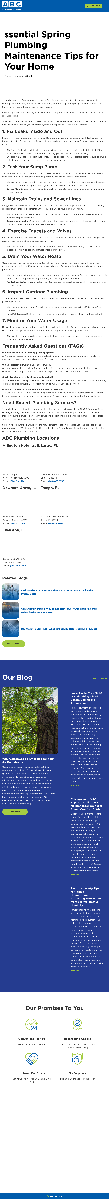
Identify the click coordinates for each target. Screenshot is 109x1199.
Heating (89, 1142)
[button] (105, 6)
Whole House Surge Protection (102, 1189)
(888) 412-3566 (17, 524)
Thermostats (90, 1171)
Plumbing (56, 1142)
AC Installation (78, 1155)
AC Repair (76, 1152)
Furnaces (89, 1147)
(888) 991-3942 (18, 481)
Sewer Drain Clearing (65, 1161)
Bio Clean (56, 1181)
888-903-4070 (93, 6)
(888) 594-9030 (56, 524)
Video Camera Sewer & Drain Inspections (66, 1173)
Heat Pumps (90, 1175)
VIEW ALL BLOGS (14, 643)
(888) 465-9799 (56, 481)
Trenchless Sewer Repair (66, 1185)
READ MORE (15, 811)
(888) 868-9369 (18, 566)
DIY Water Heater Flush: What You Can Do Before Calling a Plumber (59, 629)
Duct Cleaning (77, 1179)
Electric (100, 1142)
